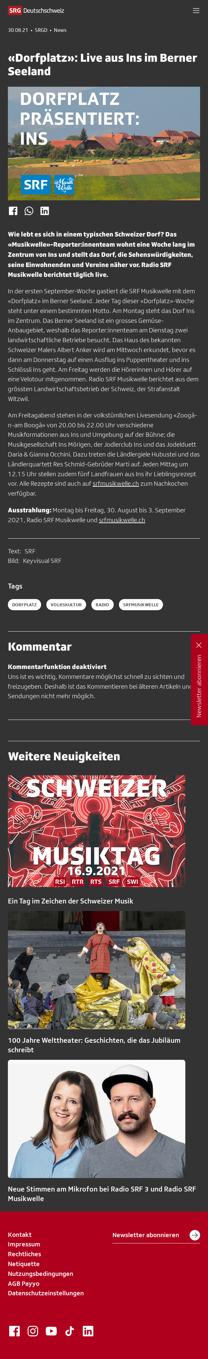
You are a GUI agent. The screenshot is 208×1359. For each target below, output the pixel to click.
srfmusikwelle (141, 604)
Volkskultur (66, 604)
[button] (196, 10)
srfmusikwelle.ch (116, 483)
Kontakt (20, 1234)
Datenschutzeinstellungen (46, 1293)
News (60, 30)
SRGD (41, 30)
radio (102, 604)
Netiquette (24, 1263)
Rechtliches (24, 1254)
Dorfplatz (24, 604)
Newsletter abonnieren (156, 1235)
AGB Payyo (23, 1283)
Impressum (24, 1244)
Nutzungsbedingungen (40, 1273)
